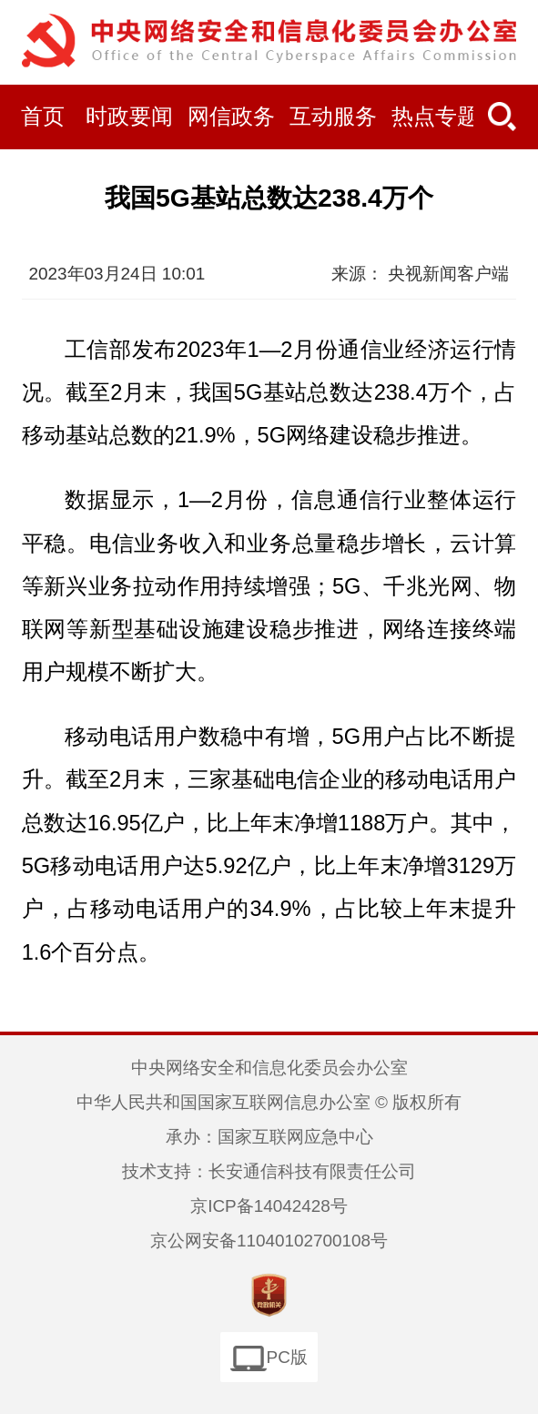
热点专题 (435, 116)
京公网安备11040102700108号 (269, 1240)
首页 (43, 116)
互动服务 (333, 116)
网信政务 (231, 116)
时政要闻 (129, 116)
